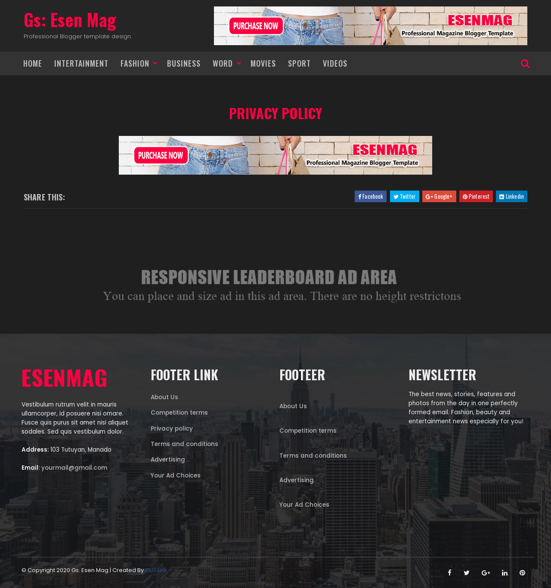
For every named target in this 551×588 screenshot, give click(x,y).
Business (184, 63)
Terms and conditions (184, 444)
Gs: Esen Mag (70, 19)
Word (223, 63)
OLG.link (156, 570)
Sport (299, 63)
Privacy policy (275, 113)
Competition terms (179, 413)
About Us (164, 397)
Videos (335, 63)
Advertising (168, 460)
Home (32, 63)
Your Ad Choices (176, 475)
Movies (263, 63)
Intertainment (81, 63)
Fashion (135, 63)
